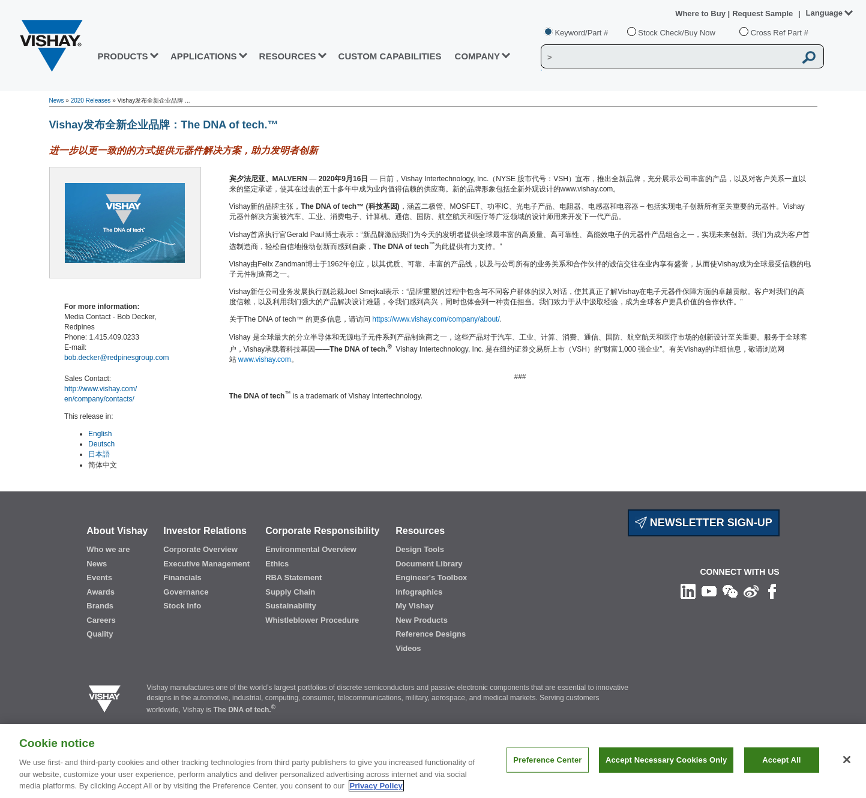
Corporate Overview (200, 549)
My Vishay (414, 605)
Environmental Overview (310, 549)
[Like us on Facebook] (772, 591)
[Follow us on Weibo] (751, 591)
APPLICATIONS (203, 56)
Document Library (428, 563)
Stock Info (182, 605)
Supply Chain (290, 591)
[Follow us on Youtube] (709, 591)
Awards (100, 591)
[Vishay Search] (668, 57)
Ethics (277, 563)
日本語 (99, 454)
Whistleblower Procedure (312, 620)
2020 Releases (91, 100)
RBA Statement (293, 577)
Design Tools (419, 549)
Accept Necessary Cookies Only (666, 759)
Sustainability (290, 605)
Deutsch (101, 444)
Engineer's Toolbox (431, 577)
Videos (408, 648)
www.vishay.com (264, 359)
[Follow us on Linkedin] (688, 591)
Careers (100, 620)
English (100, 434)
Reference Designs (430, 633)
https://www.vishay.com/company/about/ (436, 319)
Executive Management (206, 563)
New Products (421, 620)
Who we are (108, 549)
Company (478, 56)
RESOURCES (287, 56)
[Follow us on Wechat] (730, 591)
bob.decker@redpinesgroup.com (116, 357)
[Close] (847, 759)
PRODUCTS (122, 56)
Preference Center (547, 759)
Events (99, 577)
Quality (99, 633)
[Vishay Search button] (809, 57)
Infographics (418, 591)
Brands (99, 605)
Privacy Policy (376, 785)
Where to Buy (701, 13)
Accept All (781, 759)
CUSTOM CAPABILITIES (390, 56)
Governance (185, 591)
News (56, 100)
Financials (182, 577)
